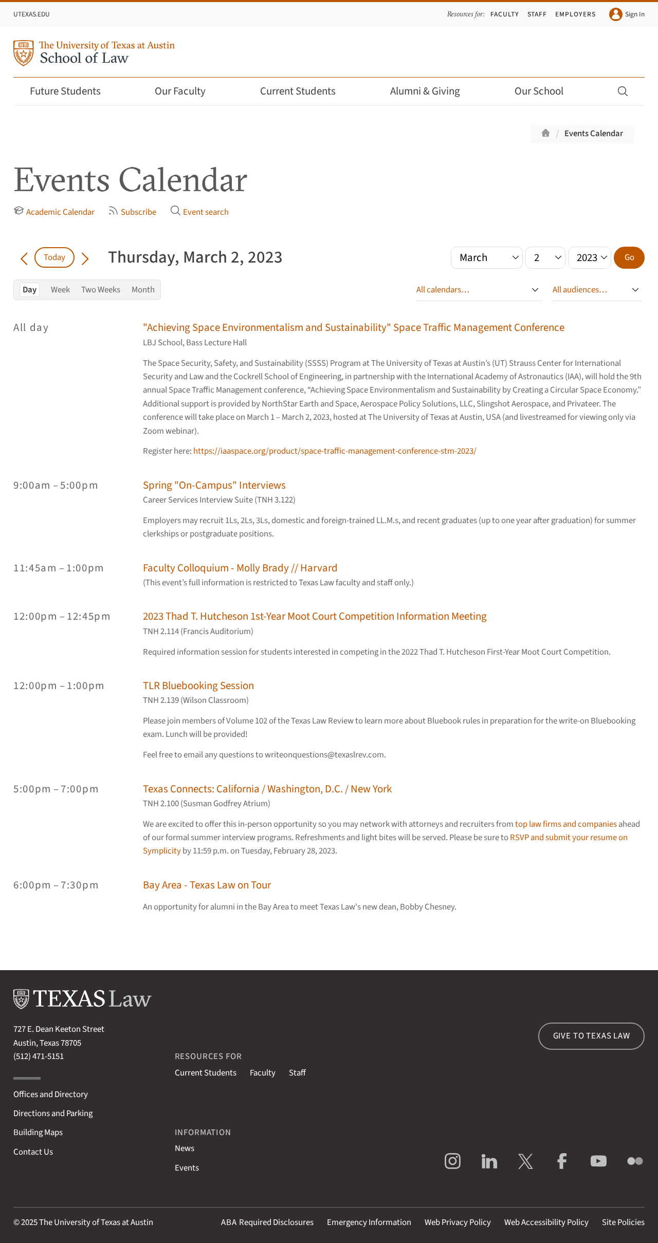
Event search (199, 211)
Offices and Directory (50, 1094)
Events (187, 1168)
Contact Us (33, 1152)
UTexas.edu (31, 14)
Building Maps (38, 1132)
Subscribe (132, 211)
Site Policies (623, 1222)
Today (54, 257)
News (184, 1148)
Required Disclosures (267, 1222)
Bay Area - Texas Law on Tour (207, 885)
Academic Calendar (54, 211)
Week (60, 290)
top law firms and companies (566, 824)
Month (143, 290)
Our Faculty (187, 91)
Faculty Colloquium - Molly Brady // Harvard (240, 568)
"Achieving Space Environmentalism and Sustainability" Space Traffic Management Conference (353, 327)
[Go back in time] (23, 257)
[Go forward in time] (85, 257)
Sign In (627, 14)
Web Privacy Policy (458, 1222)
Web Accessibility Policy (546, 1222)
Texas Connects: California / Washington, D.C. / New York (267, 789)
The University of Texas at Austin (96, 1222)
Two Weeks (100, 290)
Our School (546, 91)
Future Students (72, 91)
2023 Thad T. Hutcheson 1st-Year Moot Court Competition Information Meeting (315, 616)
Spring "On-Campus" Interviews (214, 485)
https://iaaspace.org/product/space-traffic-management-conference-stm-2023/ (335, 451)
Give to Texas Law (591, 1036)
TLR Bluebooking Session (198, 685)
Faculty (504, 14)
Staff (537, 14)
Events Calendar (593, 133)
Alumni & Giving (432, 91)
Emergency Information (369, 1222)
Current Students (305, 91)
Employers (575, 14)
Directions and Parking (53, 1113)
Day (29, 290)
